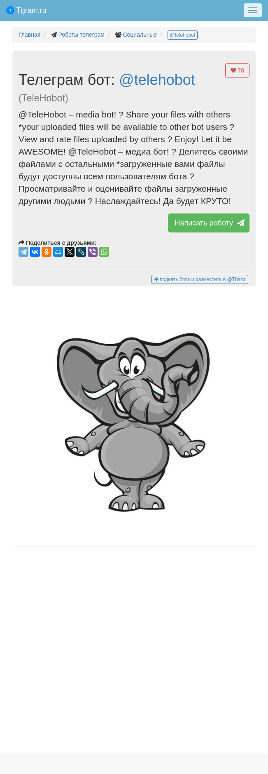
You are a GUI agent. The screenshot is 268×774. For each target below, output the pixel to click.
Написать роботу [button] (209, 223)
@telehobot (183, 35)
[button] (134, 416)
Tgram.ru (26, 10)
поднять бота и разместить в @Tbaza (200, 279)
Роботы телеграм (81, 34)
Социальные (140, 34)
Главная (29, 34)
